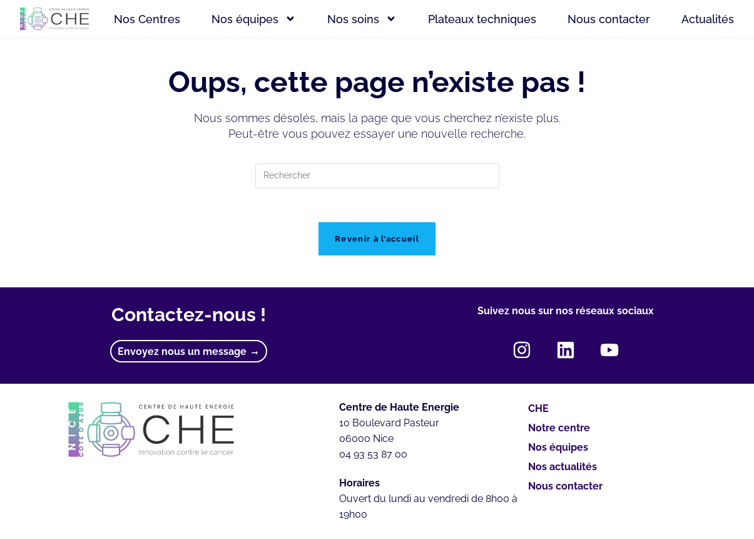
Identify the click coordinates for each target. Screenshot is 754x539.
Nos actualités (562, 471)
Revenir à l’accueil (377, 243)
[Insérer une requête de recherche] (377, 175)
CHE (538, 413)
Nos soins (362, 19)
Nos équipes (253, 19)
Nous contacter (609, 19)
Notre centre (559, 432)
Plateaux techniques (482, 19)
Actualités (707, 19)
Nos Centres (147, 19)
